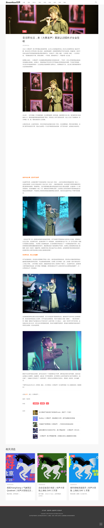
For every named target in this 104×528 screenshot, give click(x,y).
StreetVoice (13, 2)
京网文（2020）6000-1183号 (54, 515)
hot (47, 403)
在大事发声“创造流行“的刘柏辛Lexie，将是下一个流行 (55, 412)
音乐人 (34, 2)
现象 (64, 2)
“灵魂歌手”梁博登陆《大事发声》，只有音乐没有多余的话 (56, 424)
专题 (59, 2)
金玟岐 (42, 403)
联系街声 (59, 510)
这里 (26, 394)
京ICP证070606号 (33, 515)
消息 (29, 2)
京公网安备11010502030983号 (68, 515)
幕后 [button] (40, 2)
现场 (45, 2)
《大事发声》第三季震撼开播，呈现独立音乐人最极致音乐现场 (57, 436)
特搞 (50, 2)
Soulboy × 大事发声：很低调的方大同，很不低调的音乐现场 (57, 418)
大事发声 (35, 403)
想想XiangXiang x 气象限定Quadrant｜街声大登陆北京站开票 (20, 490)
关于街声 (44, 510)
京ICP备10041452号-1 (42, 515)
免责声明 (49, 510)
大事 (24, 2)
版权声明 (54, 510)
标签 (24, 403)
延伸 (24, 411)
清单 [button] (55, 2)
